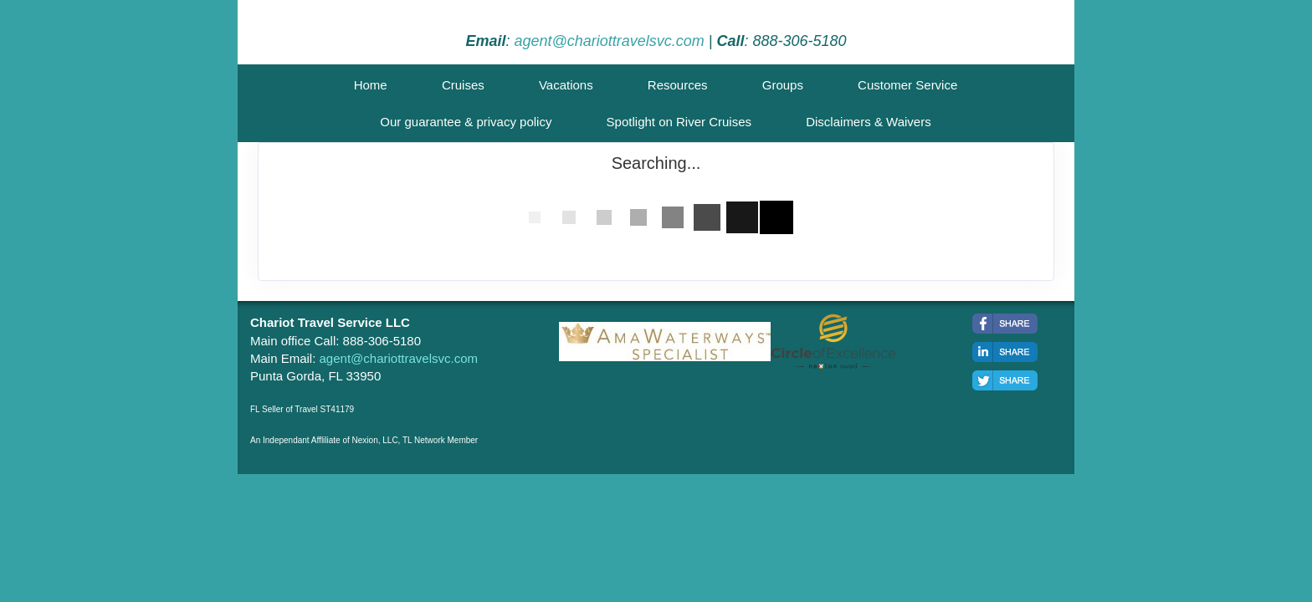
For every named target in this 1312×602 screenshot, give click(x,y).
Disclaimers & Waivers (868, 122)
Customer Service (907, 85)
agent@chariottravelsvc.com (609, 41)
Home (370, 85)
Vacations (566, 85)
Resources (678, 85)
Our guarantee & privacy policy (465, 122)
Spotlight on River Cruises (679, 122)
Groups (782, 85)
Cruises (463, 85)
